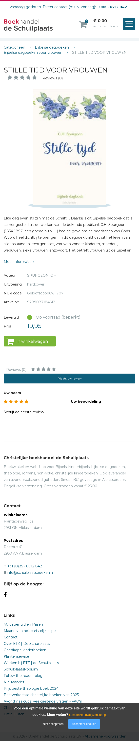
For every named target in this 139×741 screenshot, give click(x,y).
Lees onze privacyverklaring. (88, 715)
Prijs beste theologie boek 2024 (31, 688)
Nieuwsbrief (14, 682)
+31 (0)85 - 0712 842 (24, 566)
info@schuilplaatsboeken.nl (30, 572)
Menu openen (130, 24)
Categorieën (15, 47)
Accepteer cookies (84, 724)
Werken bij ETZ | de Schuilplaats (31, 663)
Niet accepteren (53, 724)
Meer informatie (18, 261)
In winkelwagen (32, 341)
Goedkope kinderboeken (25, 650)
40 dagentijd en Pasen (23, 624)
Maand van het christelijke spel (30, 631)
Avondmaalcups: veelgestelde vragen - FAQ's (43, 701)
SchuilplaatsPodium (21, 669)
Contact (11, 637)
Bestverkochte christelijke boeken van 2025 (41, 695)
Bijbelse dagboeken (52, 47)
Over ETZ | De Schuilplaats (27, 643)
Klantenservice (16, 656)
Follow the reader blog (23, 675)
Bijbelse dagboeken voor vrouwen (33, 52)
